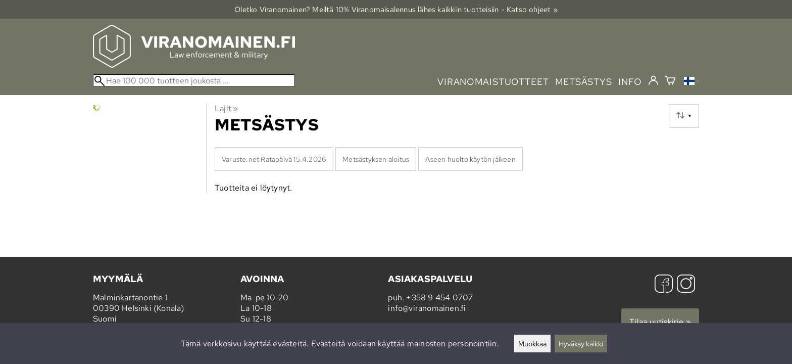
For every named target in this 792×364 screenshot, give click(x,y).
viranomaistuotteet (493, 81)
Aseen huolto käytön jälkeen (470, 159)
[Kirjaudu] (653, 80)
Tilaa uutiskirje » (660, 321)
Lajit (226, 108)
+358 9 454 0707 (439, 297)
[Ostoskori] (670, 81)
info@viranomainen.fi (427, 308)
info (630, 81)
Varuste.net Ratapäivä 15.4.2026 (274, 159)
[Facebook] (664, 285)
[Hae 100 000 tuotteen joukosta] (194, 80)
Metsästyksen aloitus (375, 159)
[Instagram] (686, 285)
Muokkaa (532, 343)
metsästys (583, 81)
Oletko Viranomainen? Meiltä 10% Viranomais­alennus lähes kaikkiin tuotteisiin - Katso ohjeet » (396, 9)
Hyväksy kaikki (581, 343)
